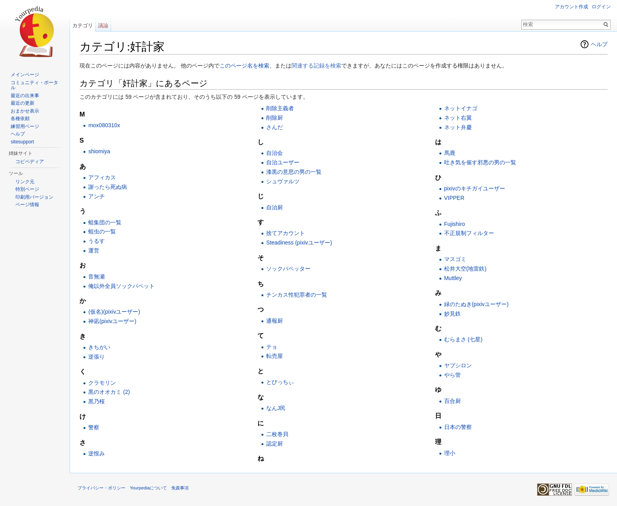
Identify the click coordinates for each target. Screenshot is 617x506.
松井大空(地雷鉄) (465, 268)
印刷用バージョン (34, 197)
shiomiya (99, 151)
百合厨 (452, 401)
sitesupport (22, 142)
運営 (93, 250)
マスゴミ (455, 259)
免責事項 (180, 487)
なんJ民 (276, 408)
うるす (96, 241)
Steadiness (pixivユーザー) (299, 242)
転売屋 (274, 356)
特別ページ (27, 189)
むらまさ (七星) (463, 339)
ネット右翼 (458, 118)
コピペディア (29, 161)
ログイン (601, 6)
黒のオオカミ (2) (109, 392)
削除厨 (274, 118)
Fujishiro (454, 224)
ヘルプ (599, 44)
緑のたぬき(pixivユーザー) (476, 304)
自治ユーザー (282, 162)
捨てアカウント (285, 233)
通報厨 (274, 321)
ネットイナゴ (460, 108)
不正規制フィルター (469, 233)
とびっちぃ (280, 382)
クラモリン (102, 383)
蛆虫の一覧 (102, 231)
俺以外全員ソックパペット (121, 286)
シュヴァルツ (282, 181)
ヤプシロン (458, 365)
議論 (103, 25)
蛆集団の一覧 (104, 222)
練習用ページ (25, 126)
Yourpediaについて (148, 487)
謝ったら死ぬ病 (107, 187)
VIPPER (454, 198)
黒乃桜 (96, 401)
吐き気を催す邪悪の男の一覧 (480, 162)
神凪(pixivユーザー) (112, 321)
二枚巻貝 (277, 434)
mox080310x (104, 125)
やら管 (452, 375)
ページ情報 (27, 204)
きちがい (99, 347)
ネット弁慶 (458, 127)
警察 (93, 427)
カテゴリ (82, 25)
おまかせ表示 (25, 111)
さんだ (274, 127)
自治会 (274, 153)
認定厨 (274, 443)
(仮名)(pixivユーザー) (114, 311)
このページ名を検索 (244, 65)
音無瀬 (96, 276)
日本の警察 (458, 427)
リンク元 (24, 181)
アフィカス (102, 177)
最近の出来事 (25, 95)
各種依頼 (20, 118)
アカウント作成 (571, 6)
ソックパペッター (288, 268)
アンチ (96, 196)
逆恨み (96, 453)
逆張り (96, 357)
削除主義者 (280, 108)
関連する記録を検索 (316, 65)
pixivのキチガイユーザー (474, 188)
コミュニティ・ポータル (34, 85)
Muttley (453, 278)
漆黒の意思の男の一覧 (294, 172)
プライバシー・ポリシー (101, 487)
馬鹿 (449, 153)
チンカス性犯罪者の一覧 (296, 295)
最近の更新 (22, 103)
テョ (271, 347)
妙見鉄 (452, 313)
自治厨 (274, 207)
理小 (449, 453)
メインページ (25, 74)
